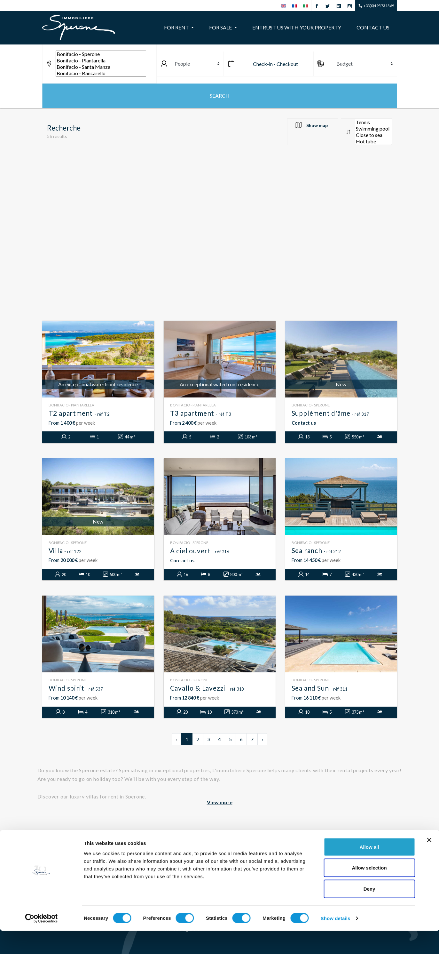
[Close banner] (429, 863)
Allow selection (369, 891)
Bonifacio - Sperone (101, 54)
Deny (369, 912)
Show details (335, 941)
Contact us (373, 27)
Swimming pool (373, 128)
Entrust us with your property (296, 27)
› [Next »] (262, 739)
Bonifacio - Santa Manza (101, 67)
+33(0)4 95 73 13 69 (376, 6)
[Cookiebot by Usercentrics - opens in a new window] (41, 941)
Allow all (369, 870)
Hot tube (373, 141)
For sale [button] (221, 27)
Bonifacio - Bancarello (101, 73)
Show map (317, 125)
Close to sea (373, 135)
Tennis (373, 122)
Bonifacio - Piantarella (101, 60)
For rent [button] (177, 27)
